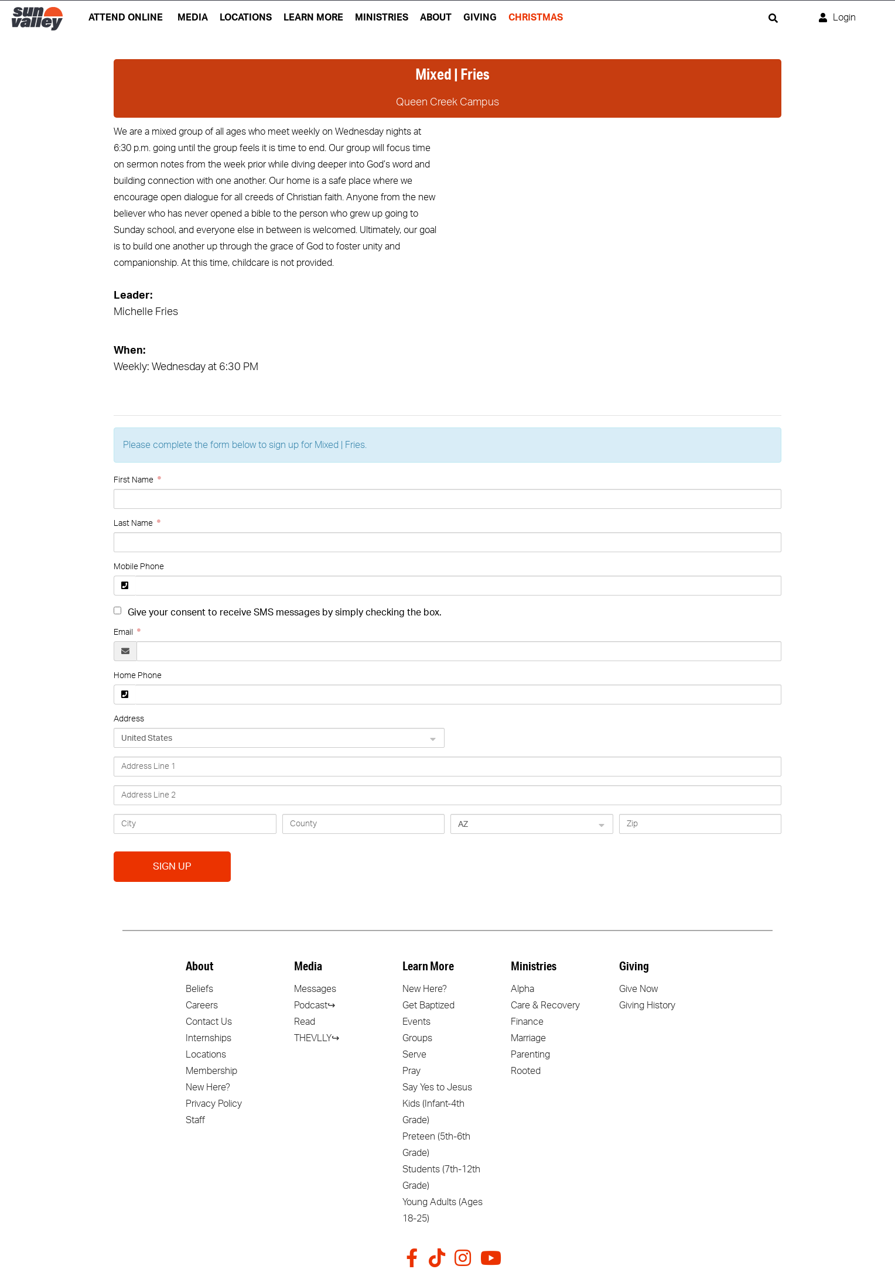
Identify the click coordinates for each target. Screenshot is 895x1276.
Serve (414, 1054)
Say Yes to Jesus (437, 1087)
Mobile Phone (139, 567)
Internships (208, 1038)
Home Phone (138, 676)
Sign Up (172, 866)
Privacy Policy (214, 1104)
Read (304, 1022)
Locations (206, 1054)
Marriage (528, 1038)
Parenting (530, 1054)
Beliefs (199, 989)
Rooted (526, 1071)
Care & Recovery (545, 1005)
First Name (134, 480)
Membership (211, 1071)
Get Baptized (428, 1005)
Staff (195, 1120)
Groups (417, 1038)
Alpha (522, 989)
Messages (315, 989)
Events (416, 1022)
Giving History (647, 1005)
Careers (202, 1005)
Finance (527, 1022)
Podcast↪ (314, 1005)
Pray (411, 1071)
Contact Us (209, 1022)
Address (129, 719)
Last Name (134, 523)
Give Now (638, 989)
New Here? (208, 1087)
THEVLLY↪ (316, 1038)
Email (124, 632)
